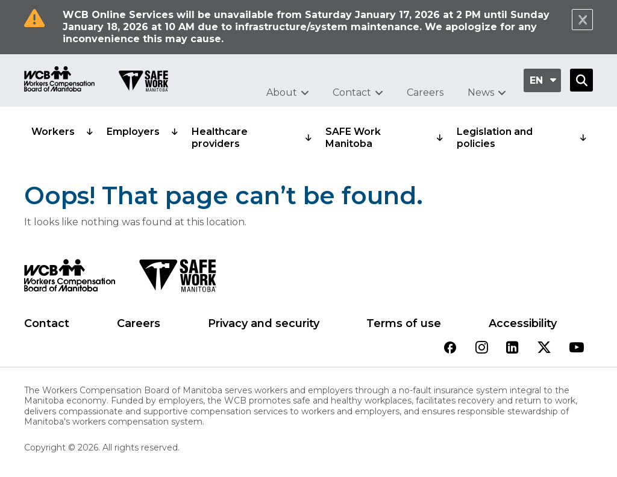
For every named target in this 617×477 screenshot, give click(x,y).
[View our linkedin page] (512, 348)
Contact (352, 92)
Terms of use (403, 323)
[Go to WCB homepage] (59, 80)
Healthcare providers (220, 137)
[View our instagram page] (481, 348)
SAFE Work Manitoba (353, 137)
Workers (53, 131)
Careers (425, 92)
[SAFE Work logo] (177, 278)
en (536, 80)
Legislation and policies (495, 137)
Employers (133, 131)
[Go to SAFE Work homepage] (143, 82)
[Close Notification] (582, 19)
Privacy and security (263, 323)
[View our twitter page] (544, 348)
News (481, 92)
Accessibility (523, 323)
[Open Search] (581, 80)
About (281, 92)
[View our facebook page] (450, 348)
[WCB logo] (69, 278)
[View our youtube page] (576, 348)
